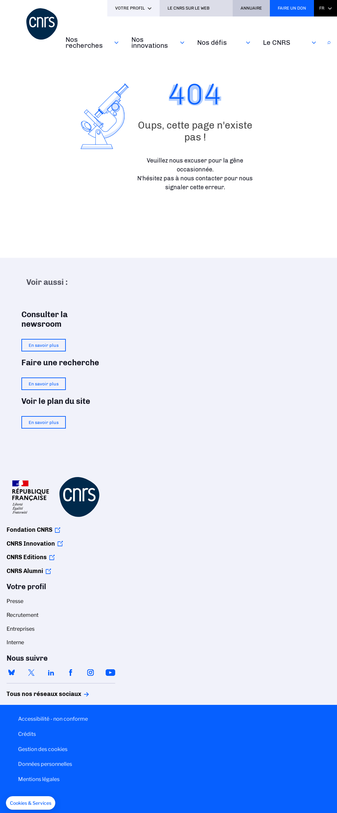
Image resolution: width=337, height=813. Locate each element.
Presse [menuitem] (15, 601)
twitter (31, 673)
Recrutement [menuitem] (23, 615)
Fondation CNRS (29, 529)
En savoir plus (44, 345)
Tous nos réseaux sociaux (33, 694)
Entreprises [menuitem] (21, 629)
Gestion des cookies (42, 749)
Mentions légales (39, 779)
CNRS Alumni (25, 571)
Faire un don (292, 8)
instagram (90, 673)
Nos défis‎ (212, 42)
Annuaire (251, 8)
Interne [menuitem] (15, 642)
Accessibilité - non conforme (53, 719)
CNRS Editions (27, 557)
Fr (321, 8)
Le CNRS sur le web (189, 8)
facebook (71, 673)
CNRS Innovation (31, 543)
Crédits (27, 734)
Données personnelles (45, 764)
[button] (30, 803)
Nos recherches (84, 42)
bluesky (11, 673)
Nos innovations (149, 42)
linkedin (51, 673)
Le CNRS (276, 42)
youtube (110, 673)
